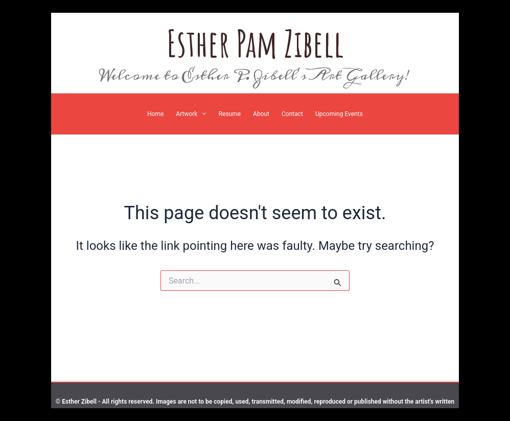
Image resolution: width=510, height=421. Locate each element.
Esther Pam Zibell (255, 43)
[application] (201, 113)
